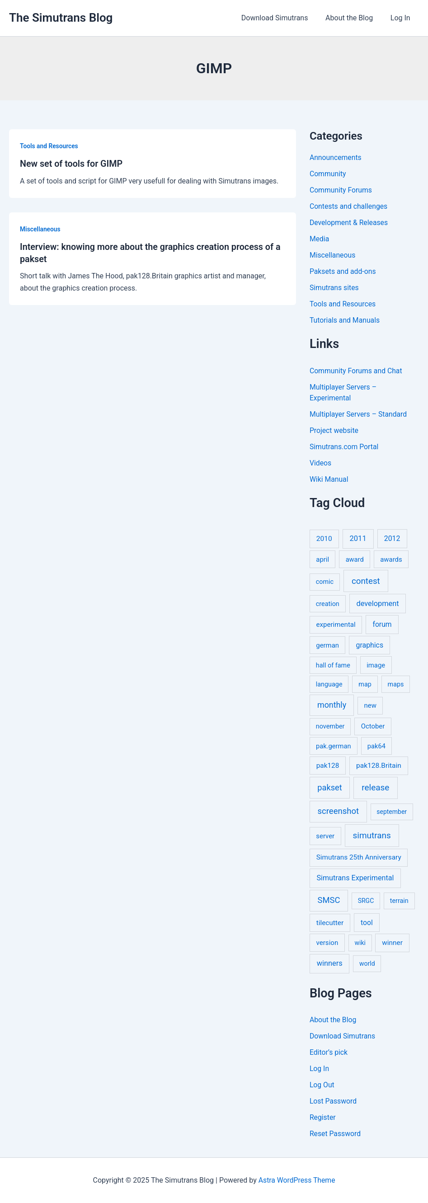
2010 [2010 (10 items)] (324, 539)
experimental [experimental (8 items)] (336, 624)
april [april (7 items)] (322, 559)
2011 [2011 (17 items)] (358, 538)
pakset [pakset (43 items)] (329, 787)
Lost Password (333, 1101)
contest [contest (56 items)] (366, 581)
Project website (334, 430)
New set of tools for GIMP (72, 163)
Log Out (322, 1085)
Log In (402, 18)
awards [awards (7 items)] (391, 559)
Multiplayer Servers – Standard (359, 414)
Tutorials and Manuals (345, 320)
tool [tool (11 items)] (367, 922)
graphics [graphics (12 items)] (369, 645)
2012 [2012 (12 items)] (392, 538)
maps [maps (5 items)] (396, 684)
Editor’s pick (329, 1052)
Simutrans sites (334, 287)
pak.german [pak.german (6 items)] (333, 746)
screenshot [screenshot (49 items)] (338, 811)
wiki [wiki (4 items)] (359, 942)
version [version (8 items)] (327, 943)
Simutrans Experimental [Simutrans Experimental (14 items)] (355, 878)
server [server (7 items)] (325, 836)
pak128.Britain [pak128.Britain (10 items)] (378, 765)
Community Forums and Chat (357, 371)
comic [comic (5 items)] (325, 582)
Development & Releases (349, 222)
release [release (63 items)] (375, 787)
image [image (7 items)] (376, 665)
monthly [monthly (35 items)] (331, 705)
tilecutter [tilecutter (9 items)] (329, 923)
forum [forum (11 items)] (381, 624)
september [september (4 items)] (391, 811)
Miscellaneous (40, 228)
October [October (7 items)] (373, 726)
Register (323, 1117)
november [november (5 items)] (330, 726)
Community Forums (341, 190)
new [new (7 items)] (370, 705)
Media (319, 239)
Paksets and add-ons (343, 271)
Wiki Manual (329, 479)
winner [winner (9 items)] (392, 943)
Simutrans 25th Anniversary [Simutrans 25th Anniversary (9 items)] (358, 857)
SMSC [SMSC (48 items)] (329, 900)
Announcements (336, 157)
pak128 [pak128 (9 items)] (327, 765)
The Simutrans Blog (61, 17)
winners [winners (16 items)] (330, 963)
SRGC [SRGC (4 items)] (366, 900)
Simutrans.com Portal (345, 446)
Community (328, 173)
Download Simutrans (282, 18)
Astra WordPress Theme (296, 1180)
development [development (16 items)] (377, 603)
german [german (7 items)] (327, 645)
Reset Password (336, 1133)
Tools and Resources (49, 146)
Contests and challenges (349, 206)
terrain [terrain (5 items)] (399, 901)
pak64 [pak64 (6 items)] (376, 746)
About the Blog (353, 18)
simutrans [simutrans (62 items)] (372, 835)
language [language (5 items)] (329, 684)
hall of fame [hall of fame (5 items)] (333, 665)
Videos (321, 463)
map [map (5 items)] (364, 684)
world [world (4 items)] (367, 963)
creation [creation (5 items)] (327, 604)
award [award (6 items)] (355, 559)
